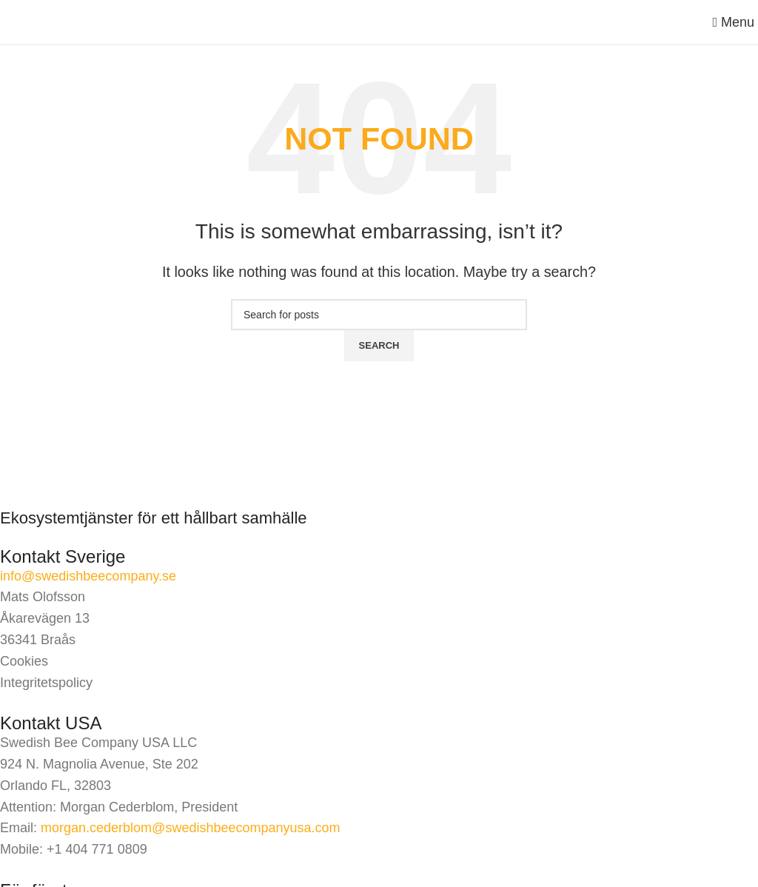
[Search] (379, 314)
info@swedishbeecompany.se (88, 576)
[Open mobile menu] (733, 22)
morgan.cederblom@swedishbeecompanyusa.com (190, 827)
